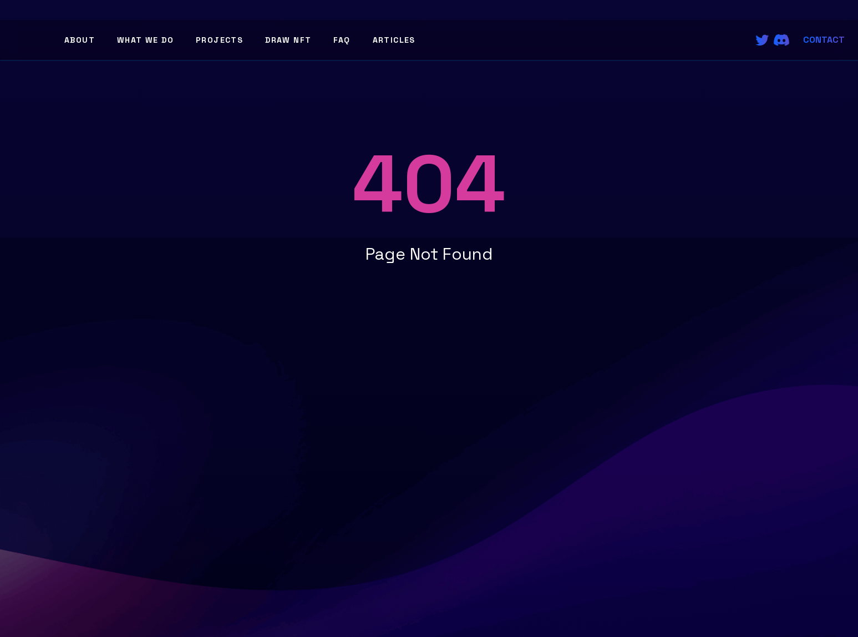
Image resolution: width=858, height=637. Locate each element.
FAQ (341, 40)
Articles (394, 40)
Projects (219, 40)
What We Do (145, 40)
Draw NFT (288, 40)
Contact (824, 40)
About (79, 40)
